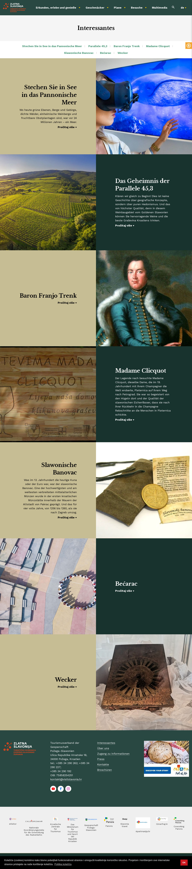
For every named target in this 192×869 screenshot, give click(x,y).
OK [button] (184, 862)
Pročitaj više (66, 127)
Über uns (103, 748)
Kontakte (103, 764)
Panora (108, 826)
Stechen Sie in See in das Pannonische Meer (52, 46)
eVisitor (12, 824)
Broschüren (104, 769)
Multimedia (159, 7)
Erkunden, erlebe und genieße (56, 7)
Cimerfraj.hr (162, 824)
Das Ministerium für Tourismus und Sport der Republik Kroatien (72, 832)
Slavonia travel (124, 825)
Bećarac (105, 52)
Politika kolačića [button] (63, 864)
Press (100, 759)
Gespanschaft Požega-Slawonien (91, 827)
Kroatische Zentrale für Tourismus (55, 828)
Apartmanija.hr (143, 831)
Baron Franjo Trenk (127, 46)
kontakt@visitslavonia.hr (66, 779)
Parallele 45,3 (97, 46)
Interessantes (106, 742)
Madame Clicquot (158, 46)
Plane (118, 7)
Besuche (136, 7)
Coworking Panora (179, 827)
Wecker (123, 52)
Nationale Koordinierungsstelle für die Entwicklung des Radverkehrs (34, 831)
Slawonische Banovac (79, 52)
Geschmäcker (95, 7)
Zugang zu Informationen (113, 753)
